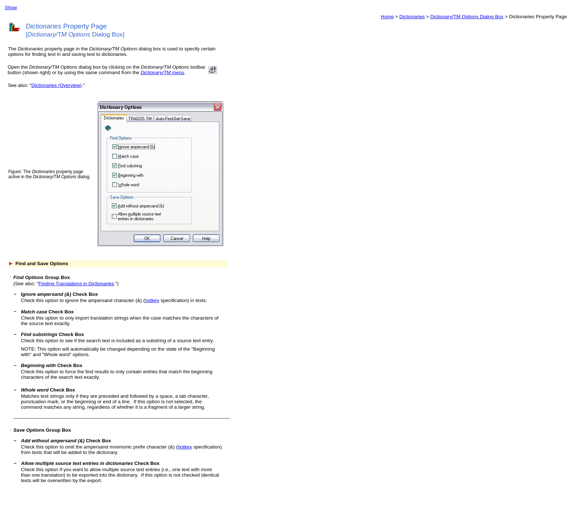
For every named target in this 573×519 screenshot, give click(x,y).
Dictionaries (412, 16)
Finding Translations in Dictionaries (76, 283)
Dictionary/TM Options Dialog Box (467, 16)
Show (11, 7)
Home (387, 16)
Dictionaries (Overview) (56, 85)
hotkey (152, 300)
